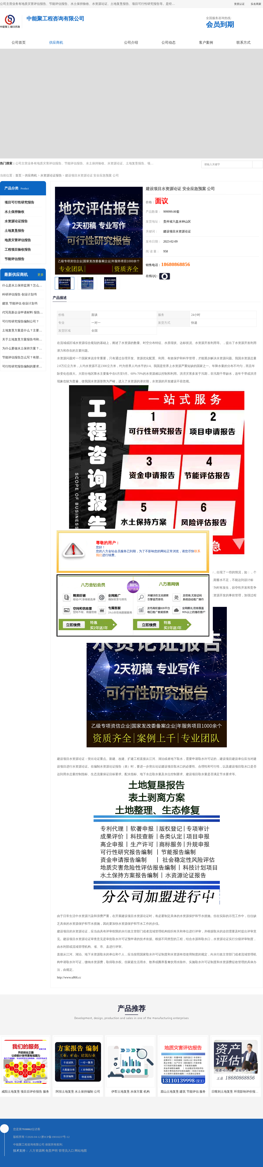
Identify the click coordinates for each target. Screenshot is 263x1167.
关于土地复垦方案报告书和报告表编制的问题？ (23, 339)
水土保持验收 (14, 212)
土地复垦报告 (14, 230)
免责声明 (51, 1150)
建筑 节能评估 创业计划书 (19, 303)
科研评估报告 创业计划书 (19, 294)
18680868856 (175, 264)
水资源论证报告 (51, 175)
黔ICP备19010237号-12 (55, 1136)
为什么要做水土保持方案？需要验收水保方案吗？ (23, 348)
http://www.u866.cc (69, 977)
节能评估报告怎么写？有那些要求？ (23, 357)
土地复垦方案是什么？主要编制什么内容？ (23, 330)
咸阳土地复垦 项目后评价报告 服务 (25, 1091)
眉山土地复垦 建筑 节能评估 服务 (183, 1091)
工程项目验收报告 (18, 249)
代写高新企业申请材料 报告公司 (23, 312)
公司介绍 (131, 42)
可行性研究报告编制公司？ (20, 321)
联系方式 (243, 42)
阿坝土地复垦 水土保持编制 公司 (78, 1091)
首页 (18, 175)
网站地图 (81, 1150)
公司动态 (169, 42)
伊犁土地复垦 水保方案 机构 (130, 1091)
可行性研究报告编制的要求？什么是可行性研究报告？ (23, 366)
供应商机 (56, 42)
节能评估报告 (14, 259)
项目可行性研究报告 (19, 202)
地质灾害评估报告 (18, 240)
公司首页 (19, 42)
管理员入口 (66, 1150)
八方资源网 (37, 1150)
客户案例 (206, 42)
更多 (40, 274)
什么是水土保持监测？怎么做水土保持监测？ (23, 285)
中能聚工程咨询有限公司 (28, 1144)
